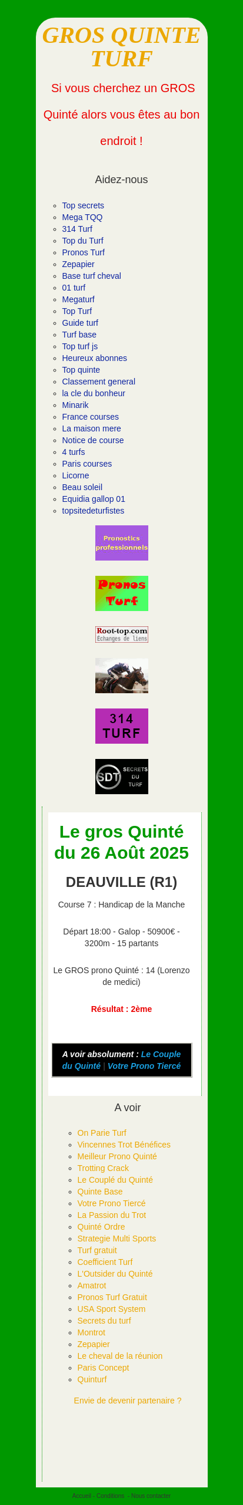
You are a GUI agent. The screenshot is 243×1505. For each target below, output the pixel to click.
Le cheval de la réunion (120, 1356)
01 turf (74, 287)
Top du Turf (83, 240)
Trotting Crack (103, 1168)
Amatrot (92, 1285)
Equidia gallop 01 (93, 499)
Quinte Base (100, 1191)
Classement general (99, 381)
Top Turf (77, 311)
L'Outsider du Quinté (115, 1273)
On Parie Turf (102, 1133)
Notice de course (93, 440)
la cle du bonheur (93, 393)
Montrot (91, 1332)
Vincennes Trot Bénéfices (124, 1144)
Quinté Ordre (101, 1226)
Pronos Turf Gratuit (112, 1297)
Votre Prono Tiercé (144, 1066)
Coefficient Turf (105, 1262)
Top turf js (80, 346)
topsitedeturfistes (93, 510)
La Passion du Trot (112, 1215)
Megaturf (78, 299)
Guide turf (80, 323)
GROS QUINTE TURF (121, 47)
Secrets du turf (104, 1320)
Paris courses (87, 463)
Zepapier (78, 264)
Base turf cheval (91, 276)
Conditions (110, 1496)
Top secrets (83, 205)
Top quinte (81, 369)
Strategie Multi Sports (117, 1238)
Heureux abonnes (95, 358)
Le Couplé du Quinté (115, 1180)
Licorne (75, 475)
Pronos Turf (83, 252)
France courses (90, 416)
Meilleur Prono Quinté (117, 1156)
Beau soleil (82, 487)
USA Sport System (112, 1309)
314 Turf (77, 229)
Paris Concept (103, 1367)
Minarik (75, 405)
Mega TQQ (82, 217)
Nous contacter (151, 1496)
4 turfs (73, 452)
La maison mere (91, 428)
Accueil (81, 1496)
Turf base (79, 334)
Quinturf (92, 1379)
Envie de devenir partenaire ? (128, 1400)
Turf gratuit (97, 1250)
